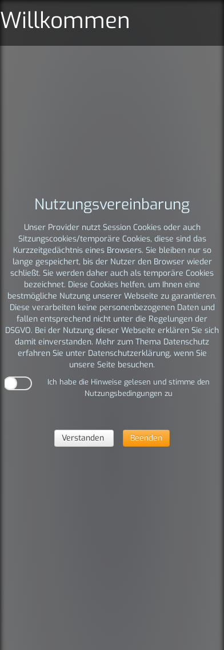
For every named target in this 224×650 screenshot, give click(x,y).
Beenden (146, 438)
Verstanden (84, 438)
